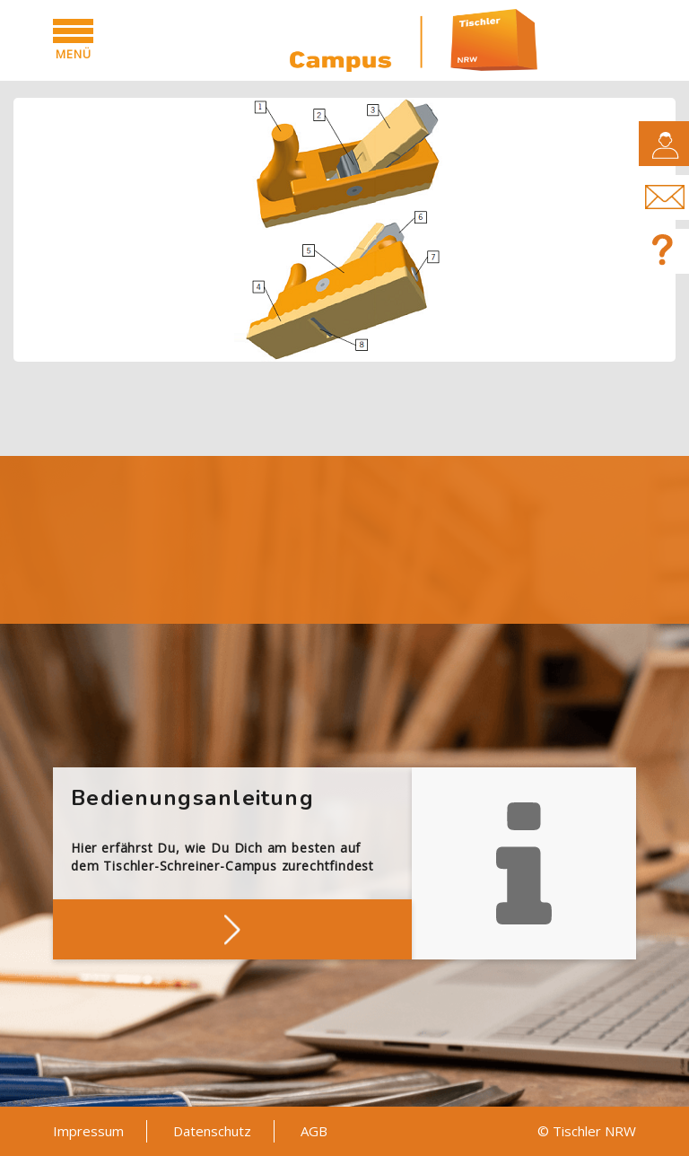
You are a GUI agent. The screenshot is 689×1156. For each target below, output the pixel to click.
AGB (314, 1131)
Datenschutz (212, 1131)
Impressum (88, 1131)
